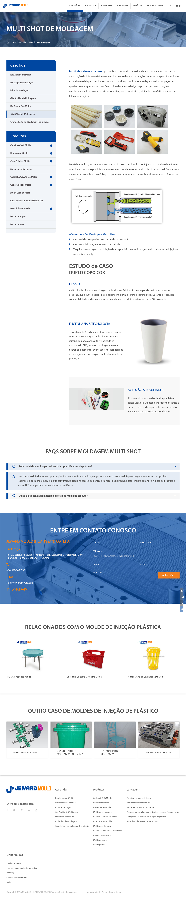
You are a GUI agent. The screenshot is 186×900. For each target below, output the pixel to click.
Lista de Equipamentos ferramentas (21, 868)
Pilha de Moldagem (19, 90)
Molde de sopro (17, 216)
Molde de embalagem (21, 169)
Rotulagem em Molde (20, 75)
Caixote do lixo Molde (20, 185)
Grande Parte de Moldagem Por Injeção (29, 122)
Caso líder (75, 6)
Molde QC (10, 873)
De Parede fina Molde (20, 106)
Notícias (137, 6)
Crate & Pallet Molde (20, 161)
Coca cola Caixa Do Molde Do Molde (84, 677)
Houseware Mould (19, 153)
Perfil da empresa (13, 864)
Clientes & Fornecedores (16, 877)
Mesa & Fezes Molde (20, 208)
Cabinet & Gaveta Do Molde (23, 177)
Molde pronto (17, 224)
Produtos (90, 6)
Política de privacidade (111, 892)
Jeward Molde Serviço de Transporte (142, 821)
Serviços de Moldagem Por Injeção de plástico (146, 817)
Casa (14, 42)
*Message (97, 551)
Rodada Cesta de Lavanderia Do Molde (146, 677)
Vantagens (122, 6)
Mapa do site (92, 892)
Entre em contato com (159, 6)
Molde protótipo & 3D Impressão (140, 808)
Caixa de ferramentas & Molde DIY (26, 201)
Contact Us (169, 575)
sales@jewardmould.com (20, 583)
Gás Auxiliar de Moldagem (23, 98)
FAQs (8, 882)
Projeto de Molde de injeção (139, 798)
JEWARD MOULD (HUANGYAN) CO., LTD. (34, 892)
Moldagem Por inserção (21, 83)
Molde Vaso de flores (20, 193)
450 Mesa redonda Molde (18, 677)
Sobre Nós (106, 6)
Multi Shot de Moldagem (39, 42)
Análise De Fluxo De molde (138, 803)
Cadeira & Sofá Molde (20, 145)
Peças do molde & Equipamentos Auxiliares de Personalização (153, 812)
